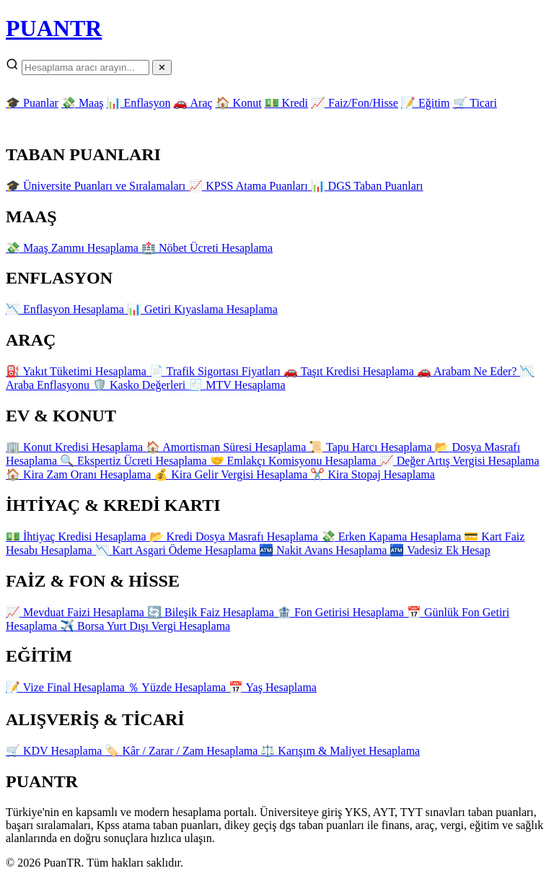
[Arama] (85, 67)
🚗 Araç (192, 103)
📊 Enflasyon (139, 103)
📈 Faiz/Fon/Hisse (354, 103)
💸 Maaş (82, 103)
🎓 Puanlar (32, 103)
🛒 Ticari (475, 103)
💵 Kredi (286, 103)
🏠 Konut (239, 103)
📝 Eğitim (425, 103)
